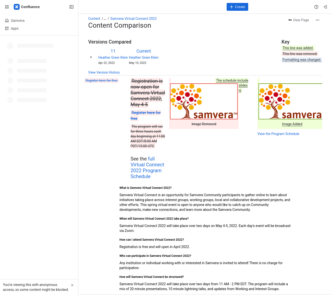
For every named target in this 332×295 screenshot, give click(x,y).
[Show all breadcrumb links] (105, 18)
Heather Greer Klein (113, 57)
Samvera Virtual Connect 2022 (134, 19)
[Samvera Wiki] (27, 7)
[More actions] (317, 20)
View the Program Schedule (278, 134)
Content (94, 19)
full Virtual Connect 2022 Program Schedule (147, 167)
